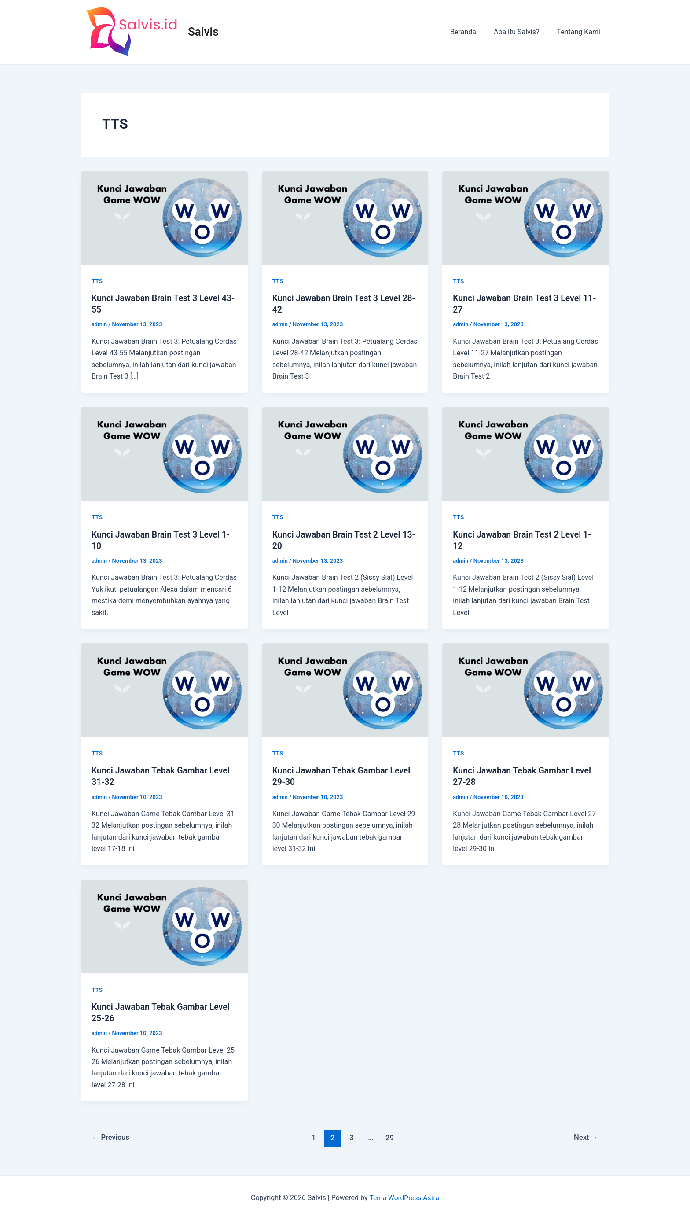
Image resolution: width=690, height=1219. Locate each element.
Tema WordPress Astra (404, 1197)
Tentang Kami (580, 32)
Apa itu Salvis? (522, 32)
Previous (111, 1136)
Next (585, 1136)
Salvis (203, 31)
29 (390, 1136)
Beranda (472, 32)
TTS (97, 280)
